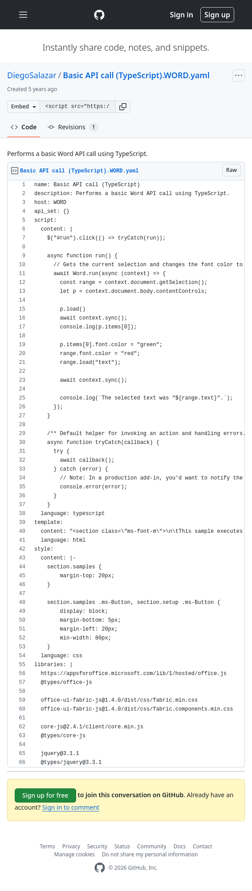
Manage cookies (74, 854)
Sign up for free (45, 795)
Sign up (217, 15)
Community (152, 846)
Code (24, 127)
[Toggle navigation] (23, 14)
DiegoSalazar (32, 75)
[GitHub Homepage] (99, 867)
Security (97, 846)
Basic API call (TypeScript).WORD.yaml (136, 75)
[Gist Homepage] (99, 14)
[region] (126, 473)
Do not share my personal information (150, 854)
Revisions (73, 127)
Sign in (181, 15)
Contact (202, 846)
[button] (122, 106)
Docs (180, 846)
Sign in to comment (70, 807)
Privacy (71, 846)
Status (122, 846)
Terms (47, 846)
